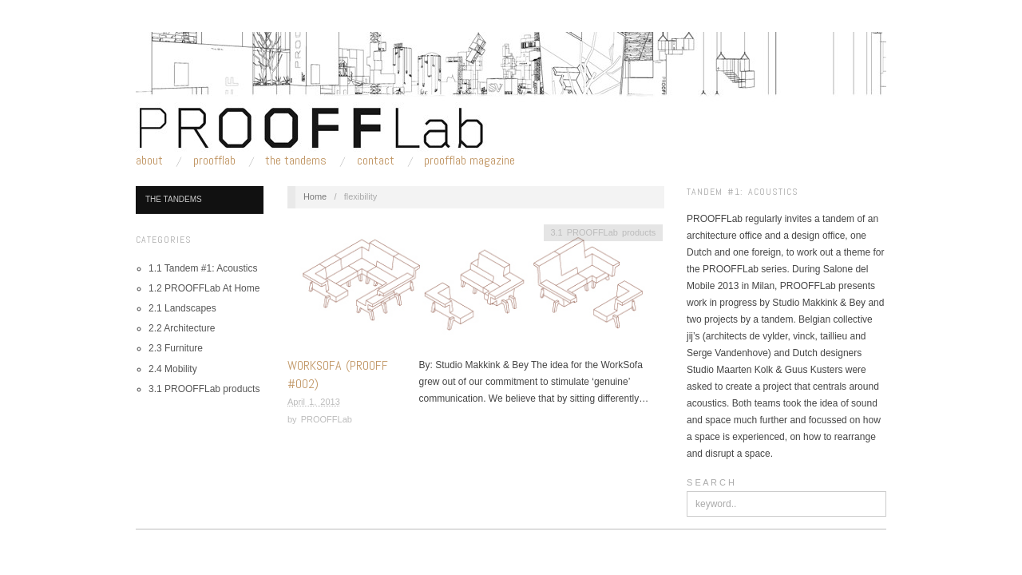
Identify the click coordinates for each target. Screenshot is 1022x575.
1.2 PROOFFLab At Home (204, 288)
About (149, 160)
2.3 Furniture (176, 348)
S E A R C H (711, 482)
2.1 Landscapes (182, 308)
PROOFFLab (214, 160)
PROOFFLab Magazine (469, 160)
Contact (375, 160)
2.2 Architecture (182, 328)
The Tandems (296, 160)
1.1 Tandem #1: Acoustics (203, 268)
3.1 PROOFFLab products (204, 389)
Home (315, 196)
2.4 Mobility (173, 369)
